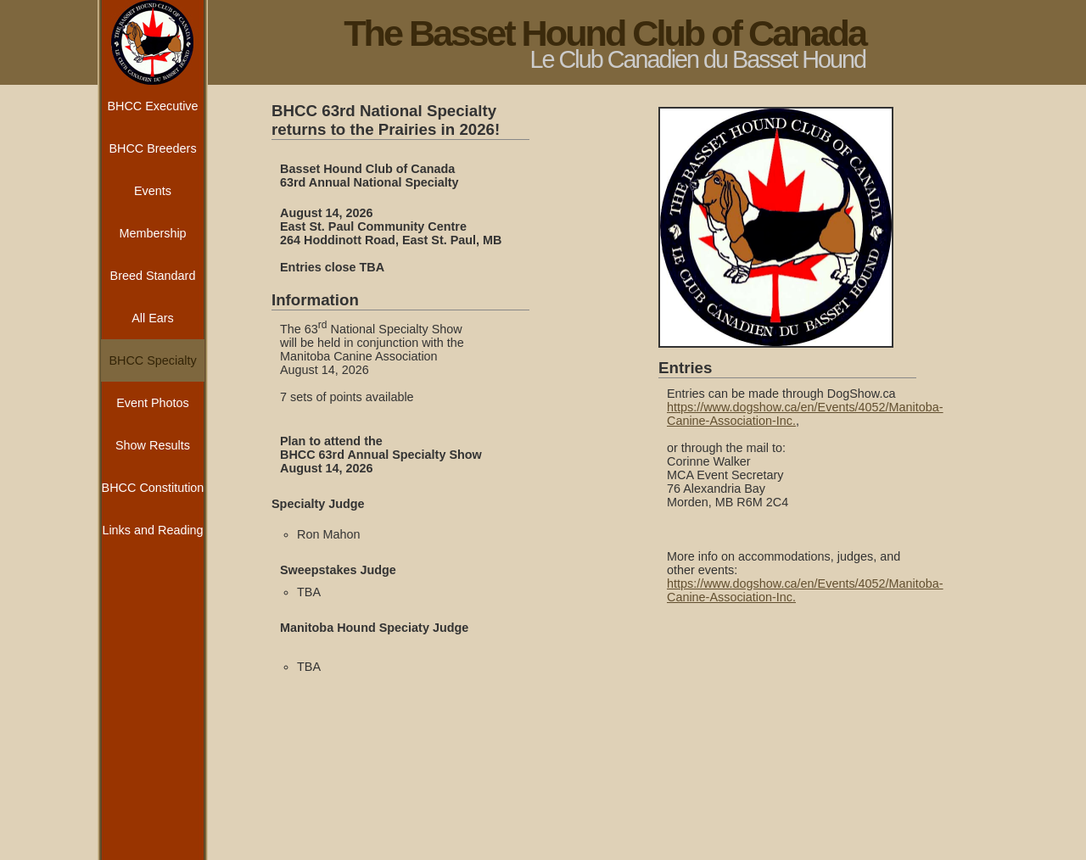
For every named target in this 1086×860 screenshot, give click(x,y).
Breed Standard (153, 275)
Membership (152, 233)
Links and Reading (152, 530)
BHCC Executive (152, 106)
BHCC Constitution (153, 487)
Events (152, 191)
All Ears (153, 318)
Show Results (152, 445)
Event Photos (152, 403)
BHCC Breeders (152, 148)
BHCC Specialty (152, 360)
